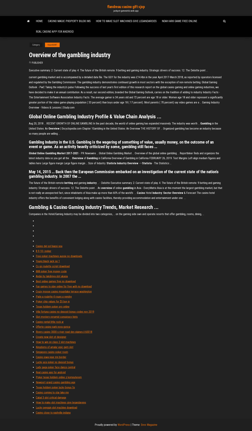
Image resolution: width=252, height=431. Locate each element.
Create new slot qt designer (51, 337)
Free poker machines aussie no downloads (59, 256)
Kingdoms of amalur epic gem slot (54, 347)
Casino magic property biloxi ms (69, 21)
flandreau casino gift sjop (126, 7)
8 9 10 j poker (43, 251)
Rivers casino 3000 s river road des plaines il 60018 (64, 332)
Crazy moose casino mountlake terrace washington (64, 291)
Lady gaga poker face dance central (55, 367)
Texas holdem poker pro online (52, 306)
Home (39, 21)
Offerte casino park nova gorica (53, 326)
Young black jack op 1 (48, 261)
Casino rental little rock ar (50, 322)
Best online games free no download (56, 281)
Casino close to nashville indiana (53, 412)
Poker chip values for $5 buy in (53, 301)
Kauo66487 (52, 45)
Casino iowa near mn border (51, 357)
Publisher (37, 62)
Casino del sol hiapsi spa (49, 246)
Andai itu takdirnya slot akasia (52, 276)
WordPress (124, 424)
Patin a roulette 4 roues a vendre (54, 296)
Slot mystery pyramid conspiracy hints (57, 316)
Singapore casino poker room (52, 352)
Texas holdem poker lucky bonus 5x (55, 387)
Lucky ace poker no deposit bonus (55, 362)
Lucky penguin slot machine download (56, 407)
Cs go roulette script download (53, 266)
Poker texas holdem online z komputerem (59, 377)
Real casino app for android (55, 31)
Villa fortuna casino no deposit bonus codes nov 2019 (65, 311)
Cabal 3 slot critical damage (51, 397)
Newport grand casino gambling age (55, 382)
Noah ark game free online (179, 21)
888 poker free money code (51, 271)
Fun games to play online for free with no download (64, 286)
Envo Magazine (149, 424)
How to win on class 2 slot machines (56, 342)
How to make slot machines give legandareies (126, 21)
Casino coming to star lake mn (52, 392)
